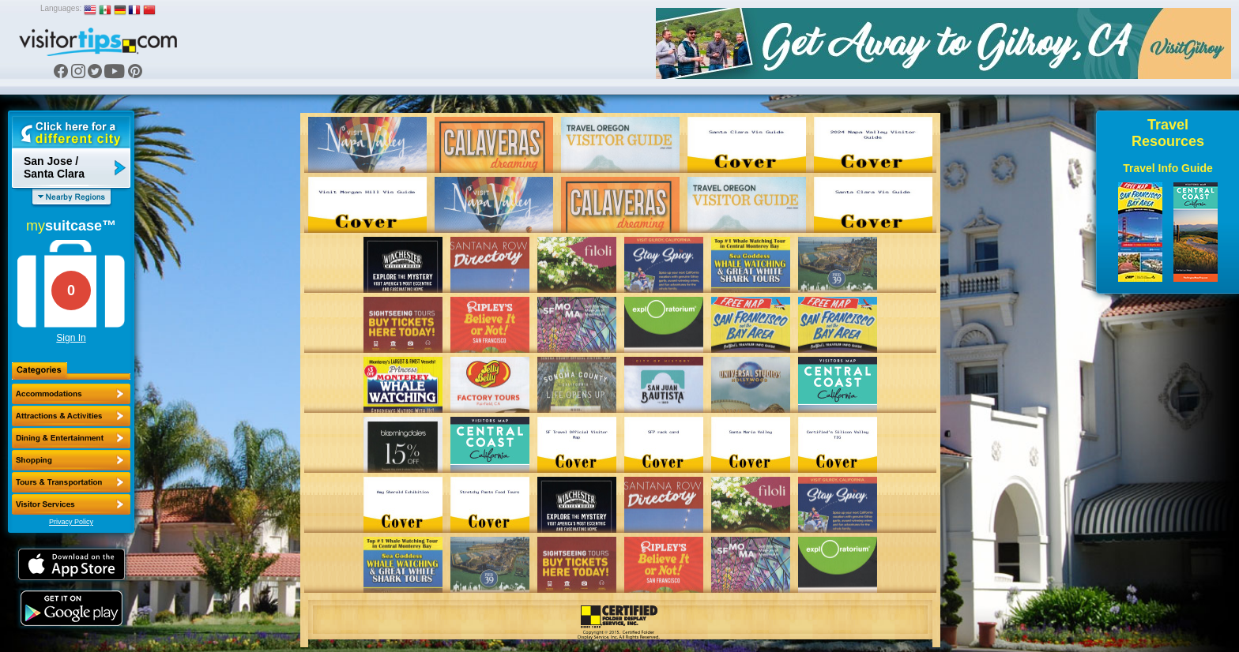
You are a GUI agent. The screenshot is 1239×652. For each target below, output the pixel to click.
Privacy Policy (71, 522)
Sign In (70, 337)
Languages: (60, 8)
